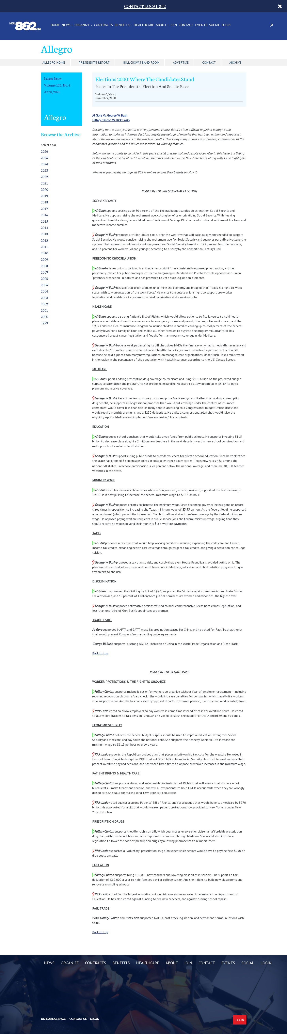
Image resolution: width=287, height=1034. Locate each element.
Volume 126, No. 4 (57, 85)
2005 (44, 284)
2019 (44, 195)
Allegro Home (53, 62)
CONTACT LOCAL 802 (145, 6)
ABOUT (161, 25)
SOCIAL (214, 25)
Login (239, 1020)
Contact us (78, 1019)
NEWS (66, 25)
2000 (44, 316)
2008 (44, 265)
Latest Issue (52, 78)
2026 (44, 151)
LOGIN (226, 25)
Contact (209, 62)
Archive (235, 62)
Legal (94, 1019)
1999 (44, 322)
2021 (44, 183)
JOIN (173, 25)
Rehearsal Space (53, 1019)
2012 (44, 240)
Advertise (181, 62)
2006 (44, 278)
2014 (44, 227)
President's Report (94, 62)
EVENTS (201, 25)
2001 (44, 310)
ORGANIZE (82, 25)
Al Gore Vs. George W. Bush (109, 115)
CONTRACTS (103, 25)
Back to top (100, 653)
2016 (44, 214)
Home (55, 25)
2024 (44, 163)
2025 (44, 157)
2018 (44, 201)
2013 (44, 233)
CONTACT (186, 25)
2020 (44, 189)
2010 (44, 252)
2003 (44, 297)
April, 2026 (52, 91)
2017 (44, 208)
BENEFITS (122, 25)
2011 (44, 246)
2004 (44, 291)
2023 (44, 170)
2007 (44, 272)
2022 (44, 176)
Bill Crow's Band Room (141, 62)
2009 (44, 259)
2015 (44, 221)
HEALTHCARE (144, 25)
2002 (44, 303)
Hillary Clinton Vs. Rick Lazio (111, 120)
